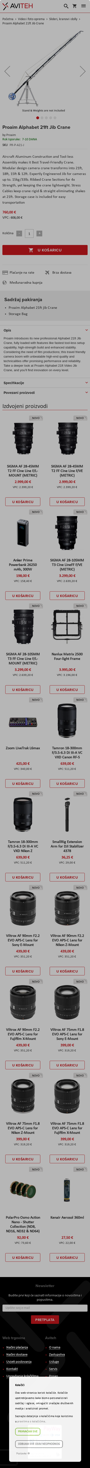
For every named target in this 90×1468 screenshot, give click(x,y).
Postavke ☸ (23, 1453)
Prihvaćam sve (27, 1431)
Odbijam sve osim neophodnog (39, 1444)
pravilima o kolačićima (31, 1421)
